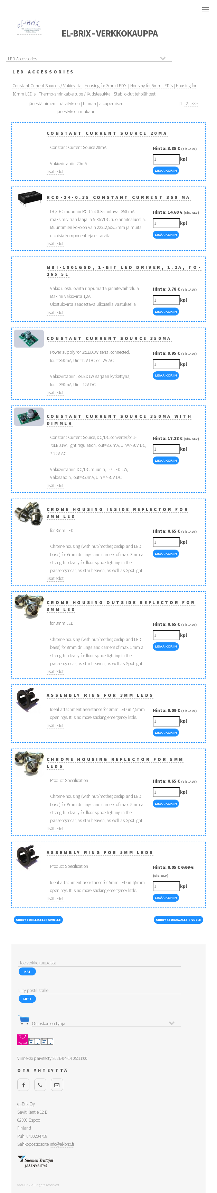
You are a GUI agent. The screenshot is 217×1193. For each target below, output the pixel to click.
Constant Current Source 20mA (107, 133)
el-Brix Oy (26, 1104)
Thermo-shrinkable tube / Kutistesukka (75, 94)
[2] (187, 104)
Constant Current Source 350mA (109, 338)
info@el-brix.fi (62, 1144)
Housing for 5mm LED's (151, 86)
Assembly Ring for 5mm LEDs (100, 852)
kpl (183, 159)
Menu (205, 9)
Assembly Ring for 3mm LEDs (100, 695)
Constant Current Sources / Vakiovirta (47, 86)
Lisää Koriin (166, 170)
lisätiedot (55, 171)
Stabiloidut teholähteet (134, 94)
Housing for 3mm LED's (106, 86)
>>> (194, 104)
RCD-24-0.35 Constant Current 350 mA (119, 197)
